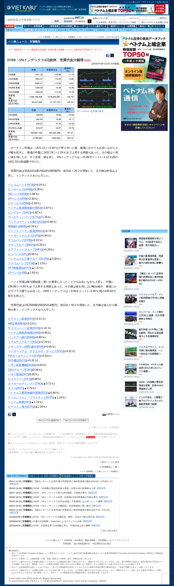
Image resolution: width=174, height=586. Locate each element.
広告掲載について (106, 540)
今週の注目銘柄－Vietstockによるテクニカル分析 (57, 521)
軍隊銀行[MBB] (17, 226)
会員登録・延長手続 (107, 22)
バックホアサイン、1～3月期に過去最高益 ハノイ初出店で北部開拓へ (151, 350)
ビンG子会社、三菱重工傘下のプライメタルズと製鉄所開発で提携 (151, 400)
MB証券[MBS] (16, 323)
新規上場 (62, 30)
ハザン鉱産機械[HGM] (21, 365)
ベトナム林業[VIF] (19, 402)
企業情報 (130, 26)
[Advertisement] (144, 156)
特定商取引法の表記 (102, 543)
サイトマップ (148, 2)
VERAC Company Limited (31, 553)
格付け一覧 (143, 26)
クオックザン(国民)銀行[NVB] (26, 346)
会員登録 (9, 26)
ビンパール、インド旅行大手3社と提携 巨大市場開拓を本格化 (151, 315)
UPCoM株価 (66, 26)
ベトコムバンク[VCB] (21, 184)
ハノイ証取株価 (51, 26)
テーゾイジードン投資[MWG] (26, 231)
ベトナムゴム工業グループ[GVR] (28, 258)
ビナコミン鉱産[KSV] (21, 318)
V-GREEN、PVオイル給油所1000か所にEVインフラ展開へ (151, 368)
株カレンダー (80, 26)
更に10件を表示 (110, 531)
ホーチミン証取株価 (33, 26)
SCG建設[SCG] (17, 360)
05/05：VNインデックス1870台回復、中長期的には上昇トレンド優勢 (68, 501)
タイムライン (141, 30)
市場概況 (29, 30)
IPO (81, 30)
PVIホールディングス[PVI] (24, 355)
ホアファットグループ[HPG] (25, 249)
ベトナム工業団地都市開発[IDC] (27, 392)
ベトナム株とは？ (132, 2)
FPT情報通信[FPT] (19, 267)
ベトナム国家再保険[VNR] (24, 332)
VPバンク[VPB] (17, 198)
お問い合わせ (162, 2)
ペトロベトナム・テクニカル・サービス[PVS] (36, 351)
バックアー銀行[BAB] (21, 337)
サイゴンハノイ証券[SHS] (24, 328)
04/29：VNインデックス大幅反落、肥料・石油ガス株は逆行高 (64, 517)
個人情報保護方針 (82, 543)
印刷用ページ (110, 414)
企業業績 (101, 30)
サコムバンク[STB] (19, 240)
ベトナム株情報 (43, 37)
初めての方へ (14, 30)
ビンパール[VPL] (18, 254)
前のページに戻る (110, 462)
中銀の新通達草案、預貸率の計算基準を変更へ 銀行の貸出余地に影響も (151, 259)
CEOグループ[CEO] (20, 369)
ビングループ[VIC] (19, 212)
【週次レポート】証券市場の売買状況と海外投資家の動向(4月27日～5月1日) (72, 510)
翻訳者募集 (90, 540)
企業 (110, 30)
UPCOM (73, 30)
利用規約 (67, 543)
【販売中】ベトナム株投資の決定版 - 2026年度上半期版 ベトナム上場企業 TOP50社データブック (58, 49)
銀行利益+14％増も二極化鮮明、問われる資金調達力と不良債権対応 (151, 333)
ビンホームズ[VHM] (20, 189)
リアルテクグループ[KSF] (23, 341)
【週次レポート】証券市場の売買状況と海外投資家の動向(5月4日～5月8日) (71, 481)
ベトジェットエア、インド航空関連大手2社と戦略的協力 (151, 298)
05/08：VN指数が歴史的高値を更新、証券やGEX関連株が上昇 (65, 488)
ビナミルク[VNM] (18, 203)
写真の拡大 (97, 111)
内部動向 (90, 30)
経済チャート (116, 26)
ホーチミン (41, 30)
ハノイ (52, 30)
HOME (19, 26)
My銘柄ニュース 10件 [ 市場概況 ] (79, 476)
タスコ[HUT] (15, 388)
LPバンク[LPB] (17, 272)
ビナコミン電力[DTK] (21, 406)
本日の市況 (157, 30)
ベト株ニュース (59, 37)
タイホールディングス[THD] (25, 383)
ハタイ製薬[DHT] (18, 374)
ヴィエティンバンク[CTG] (24, 217)
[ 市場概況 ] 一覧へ (110, 467)
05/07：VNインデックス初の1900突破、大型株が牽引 (60, 492)
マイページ (158, 26)
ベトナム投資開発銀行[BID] (24, 207)
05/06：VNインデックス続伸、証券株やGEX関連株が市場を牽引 (66, 497)
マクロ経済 (126, 30)
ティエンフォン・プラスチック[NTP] (30, 397)
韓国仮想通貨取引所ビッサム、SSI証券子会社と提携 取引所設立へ (151, 242)
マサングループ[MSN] (21, 244)
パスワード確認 (129, 22)
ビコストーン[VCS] (19, 379)
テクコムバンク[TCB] (21, 263)
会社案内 (79, 540)
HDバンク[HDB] (17, 193)
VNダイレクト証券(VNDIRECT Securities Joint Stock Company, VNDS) (122, 553)
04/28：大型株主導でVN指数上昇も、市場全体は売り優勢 (61, 525)
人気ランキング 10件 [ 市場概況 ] (44, 476)
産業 (116, 30)
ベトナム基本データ (97, 26)
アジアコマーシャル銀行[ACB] (26, 221)
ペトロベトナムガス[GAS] (24, 235)
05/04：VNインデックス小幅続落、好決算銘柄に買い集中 (62, 506)
